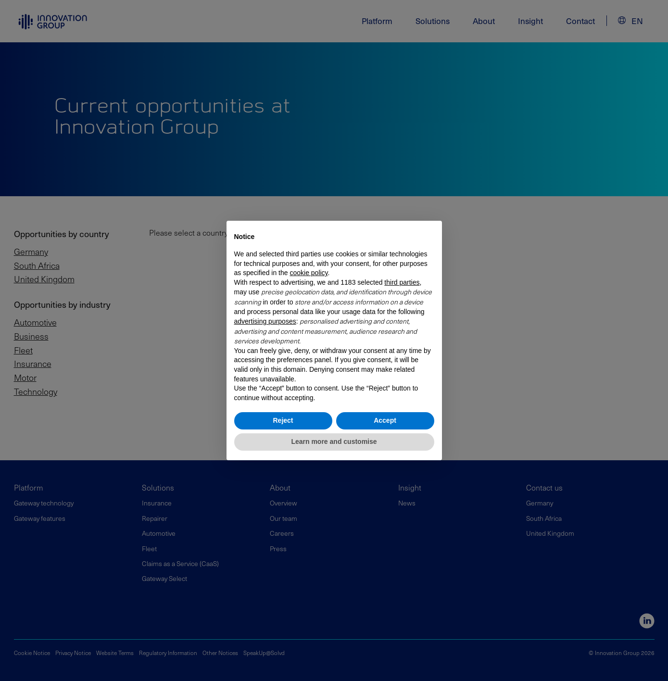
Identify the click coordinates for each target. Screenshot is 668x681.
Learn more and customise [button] (334, 441)
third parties (401, 282)
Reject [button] (283, 420)
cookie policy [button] (309, 273)
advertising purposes (265, 321)
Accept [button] (385, 420)
